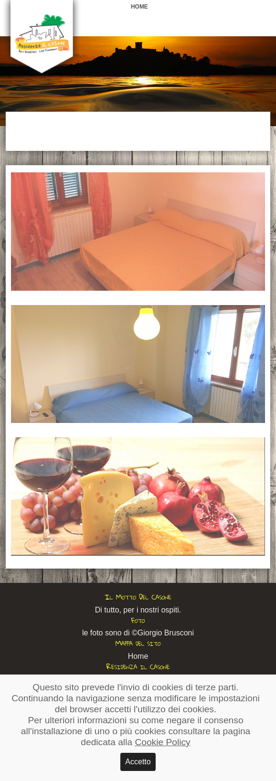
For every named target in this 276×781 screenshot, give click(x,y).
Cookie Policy (162, 742)
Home (139, 6)
